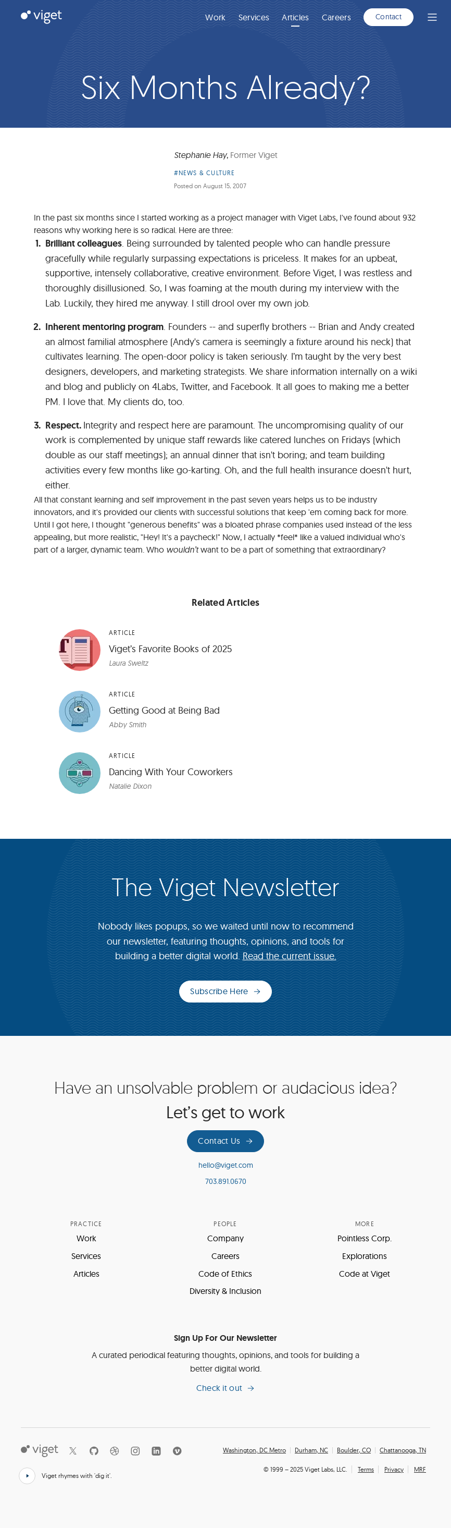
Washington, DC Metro (254, 1450)
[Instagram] (135, 1451)
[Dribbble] (114, 1451)
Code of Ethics (225, 1273)
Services (254, 17)
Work (215, 17)
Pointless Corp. (364, 1238)
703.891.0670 (225, 1181)
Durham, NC (311, 1450)
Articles (295, 17)
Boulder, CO (354, 1450)
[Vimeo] (177, 1451)
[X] (73, 1451)
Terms (366, 1469)
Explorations (364, 1256)
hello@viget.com (225, 1165)
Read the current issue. (289, 956)
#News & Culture (204, 173)
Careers (336, 17)
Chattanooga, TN (403, 1450)
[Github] (93, 1451)
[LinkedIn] (156, 1451)
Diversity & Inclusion (225, 1291)
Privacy (394, 1469)
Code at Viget (364, 1273)
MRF (420, 1469)
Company (225, 1238)
